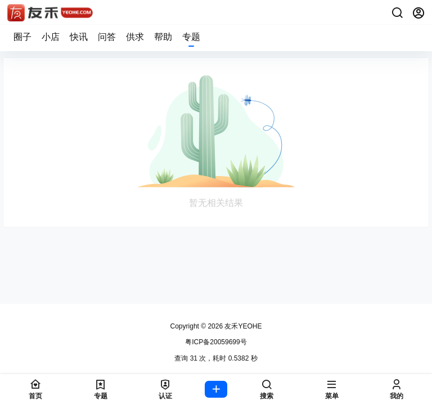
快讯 (79, 37)
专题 (191, 37)
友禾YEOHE (242, 326)
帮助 (163, 37)
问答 (107, 37)
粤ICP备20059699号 (215, 342)
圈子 (23, 37)
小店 (51, 37)
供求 (135, 37)
